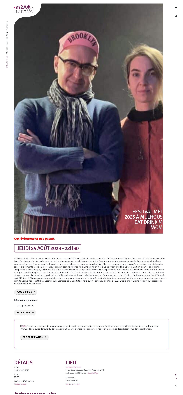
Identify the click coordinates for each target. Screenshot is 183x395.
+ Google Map (92, 373)
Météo (23, 326)
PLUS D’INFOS (24, 292)
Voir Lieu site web (73, 384)
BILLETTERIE (23, 312)
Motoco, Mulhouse (73, 367)
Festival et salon (20, 384)
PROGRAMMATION (33, 337)
